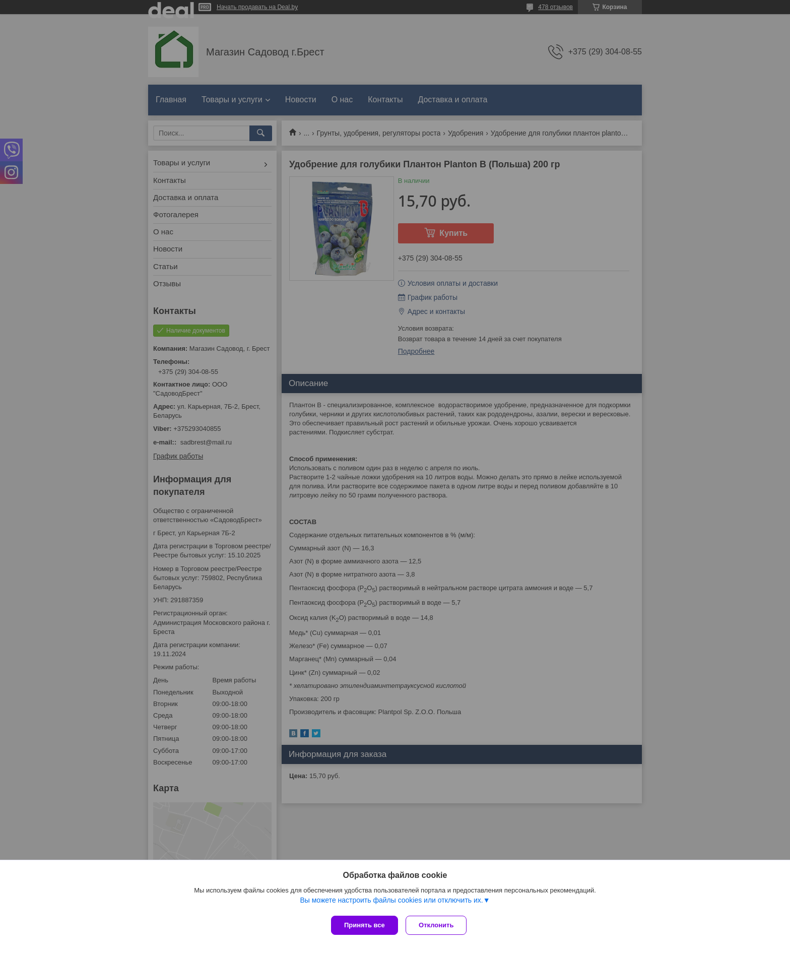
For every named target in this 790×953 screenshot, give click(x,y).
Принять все (364, 925)
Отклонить (438, 925)
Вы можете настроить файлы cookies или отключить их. (391, 902)
